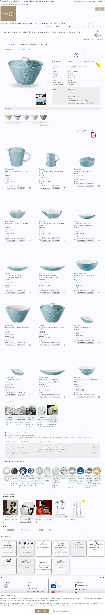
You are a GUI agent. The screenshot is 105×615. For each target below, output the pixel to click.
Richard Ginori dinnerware (9, 562)
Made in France (79, 27)
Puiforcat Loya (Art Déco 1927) (27, 510)
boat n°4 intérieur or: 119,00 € (30, 424)
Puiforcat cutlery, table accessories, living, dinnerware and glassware (9, 547)
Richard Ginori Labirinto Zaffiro (89, 475)
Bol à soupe (87, 363)
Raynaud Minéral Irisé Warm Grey (52, 413)
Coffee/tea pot (18, 155)
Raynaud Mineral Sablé (20, 412)
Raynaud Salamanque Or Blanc (97, 474)
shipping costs (33, 588)
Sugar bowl (87, 155)
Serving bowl (18, 311)
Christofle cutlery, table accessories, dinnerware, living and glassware (26, 547)
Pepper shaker (18, 363)
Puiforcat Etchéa (44, 509)
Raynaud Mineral (10, 412)
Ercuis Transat (77, 509)
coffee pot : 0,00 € (25, 522)
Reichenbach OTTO (48, 473)
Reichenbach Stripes (64, 473)
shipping (79, 91)
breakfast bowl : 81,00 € (39, 483)
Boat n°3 (18, 259)
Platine (17, 118)
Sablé (35, 118)
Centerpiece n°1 (52, 363)
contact (31, 582)
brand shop (89, 39)
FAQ (28, 585)
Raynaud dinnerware (78, 544)
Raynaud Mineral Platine (42, 412)
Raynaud (15, 4)
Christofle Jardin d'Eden (7, 474)
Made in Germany (63, 27)
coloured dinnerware (96, 27)
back (4, 577)
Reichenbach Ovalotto (31, 473)
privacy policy (68, 606)
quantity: (70, 103)
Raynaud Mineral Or (31, 412)
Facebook (82, 586)
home (2, 4)
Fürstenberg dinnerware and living (44, 546)
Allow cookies (42, 611)
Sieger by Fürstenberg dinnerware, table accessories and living (61, 547)
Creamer (52, 155)
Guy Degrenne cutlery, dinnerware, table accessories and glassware (44, 564)
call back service (91, 1)
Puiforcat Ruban (10, 509)
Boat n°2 (52, 259)
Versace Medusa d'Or (60, 509)
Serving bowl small (87, 259)
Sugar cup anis (18, 207)
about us (82, 1)
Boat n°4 (87, 207)
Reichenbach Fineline (23, 473)
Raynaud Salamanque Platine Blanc (72, 475)
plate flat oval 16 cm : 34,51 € (31, 483)
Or (9, 118)
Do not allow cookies (60, 611)
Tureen (52, 311)
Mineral (20, 454)
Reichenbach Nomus (15, 473)
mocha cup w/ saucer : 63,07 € (14, 483)
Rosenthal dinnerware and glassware (61, 563)
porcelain (8, 4)
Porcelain (13, 452)
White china (49, 27)
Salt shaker (87, 311)
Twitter (81, 590)
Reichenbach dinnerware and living (26, 563)
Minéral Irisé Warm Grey (43, 119)
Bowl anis (52, 207)
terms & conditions (35, 591)
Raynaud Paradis (39, 473)
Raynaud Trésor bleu (80, 473)
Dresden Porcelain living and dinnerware (96, 546)
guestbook (74, 1)
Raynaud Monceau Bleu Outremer (56, 475)
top (101, 577)
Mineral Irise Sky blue (24, 4)
